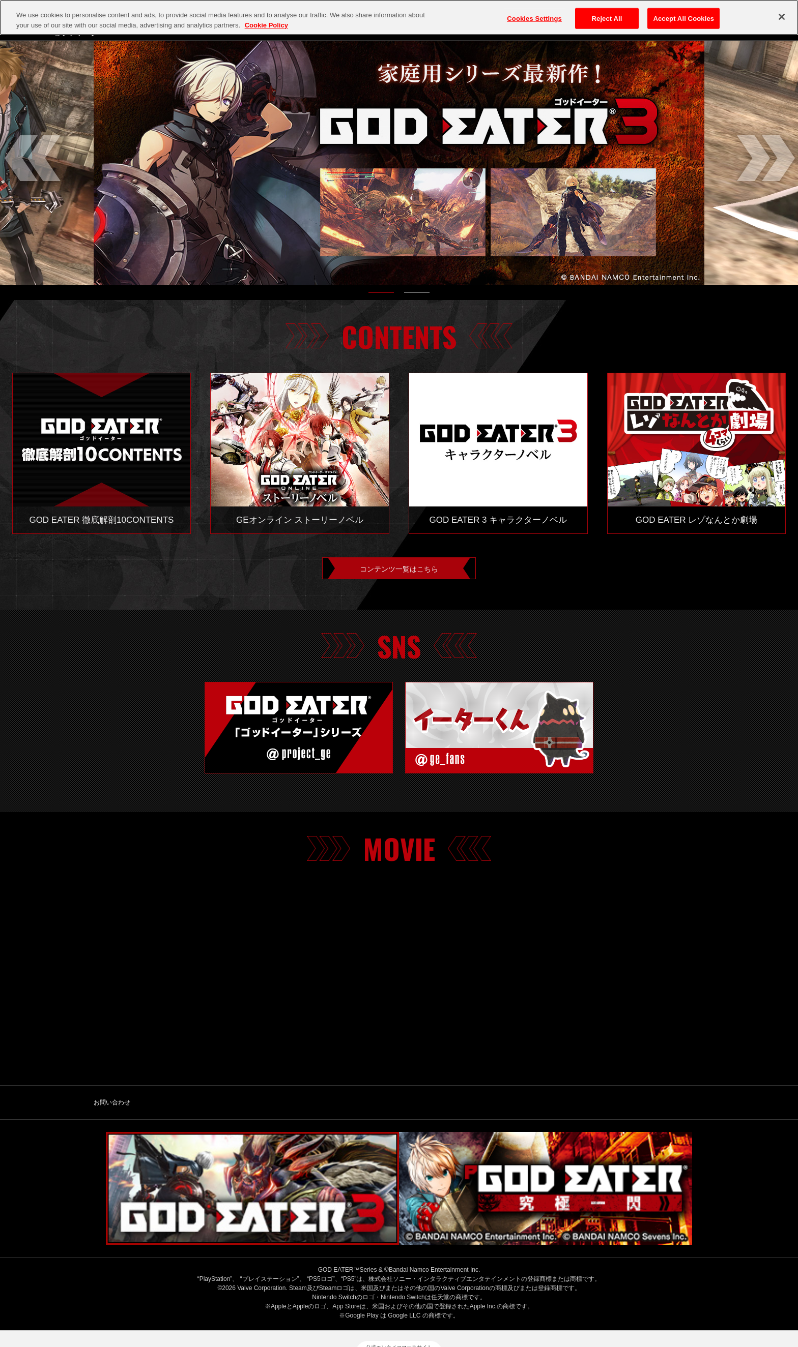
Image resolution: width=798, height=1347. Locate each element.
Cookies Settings (534, 18)
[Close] (782, 17)
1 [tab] (381, 294)
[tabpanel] (399, 163)
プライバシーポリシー (330, 1299)
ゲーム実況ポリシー (476, 1299)
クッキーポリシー (404, 1299)
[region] (399, 17)
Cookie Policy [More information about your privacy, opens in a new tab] (266, 25)
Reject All (607, 18)
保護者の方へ (541, 1299)
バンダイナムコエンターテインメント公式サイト (208, 1299)
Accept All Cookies (683, 18)
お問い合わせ (112, 1107)
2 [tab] (417, 294)
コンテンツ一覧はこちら (399, 570)
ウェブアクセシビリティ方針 (619, 1299)
